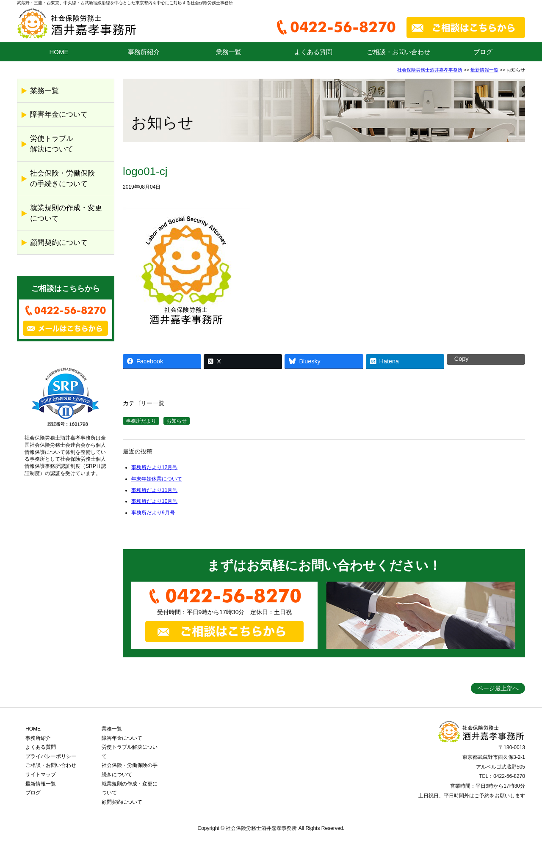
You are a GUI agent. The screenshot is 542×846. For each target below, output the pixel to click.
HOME (59, 51)
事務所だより (141, 421)
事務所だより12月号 (154, 467)
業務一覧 (228, 51)
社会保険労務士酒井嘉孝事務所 (429, 69)
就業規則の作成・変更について (66, 213)
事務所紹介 (144, 51)
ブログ (482, 51)
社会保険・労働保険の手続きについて (62, 178)
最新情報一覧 (484, 69)
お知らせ (176, 421)
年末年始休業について (156, 479)
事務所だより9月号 (153, 513)
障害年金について (59, 114)
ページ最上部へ (498, 688)
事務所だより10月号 (154, 501)
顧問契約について (59, 243)
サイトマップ (40, 774)
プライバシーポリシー (50, 756)
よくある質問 (313, 51)
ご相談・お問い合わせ (398, 51)
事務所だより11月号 (154, 490)
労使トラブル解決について (51, 144)
